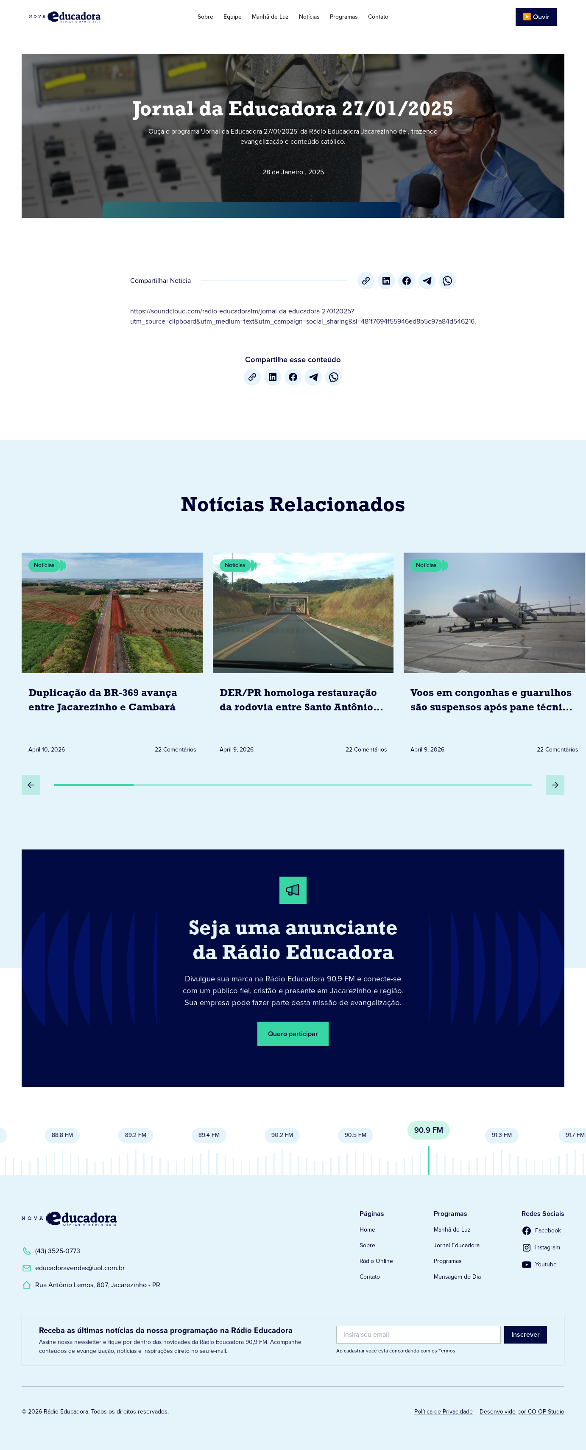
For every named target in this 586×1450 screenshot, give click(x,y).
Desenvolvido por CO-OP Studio (522, 1411)
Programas (344, 16)
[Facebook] (406, 280)
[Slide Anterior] (31, 785)
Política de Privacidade (443, 1411)
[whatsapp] (447, 280)
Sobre (205, 16)
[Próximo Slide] (555, 785)
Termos (446, 1351)
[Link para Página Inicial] (84, 17)
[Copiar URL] (365, 280)
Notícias (309, 16)
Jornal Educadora (457, 1245)
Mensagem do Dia (457, 1276)
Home (367, 1229)
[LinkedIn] (386, 280)
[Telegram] (427, 280)
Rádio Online (376, 1261)
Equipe (232, 16)
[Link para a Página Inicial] (69, 1219)
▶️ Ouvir (536, 17)
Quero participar (293, 1034)
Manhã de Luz (270, 16)
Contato (378, 16)
